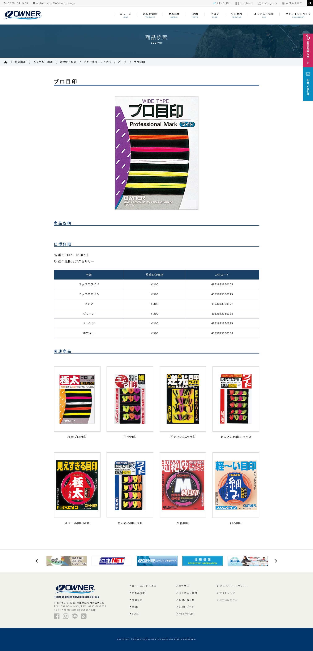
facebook (244, 3)
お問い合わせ (186, 600)
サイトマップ (227, 593)
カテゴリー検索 (43, 62)
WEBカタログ (292, 3)
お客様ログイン (228, 600)
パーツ (122, 62)
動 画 (135, 606)
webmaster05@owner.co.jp (54, 3)
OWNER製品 (68, 62)
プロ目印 (139, 62)
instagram (267, 3)
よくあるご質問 (188, 593)
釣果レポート (186, 606)
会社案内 (184, 586)
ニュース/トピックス (144, 586)
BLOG (135, 613)
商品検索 (20, 62)
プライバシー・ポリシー (233, 586)
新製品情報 (138, 593)
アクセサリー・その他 (98, 62)
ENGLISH (225, 3)
